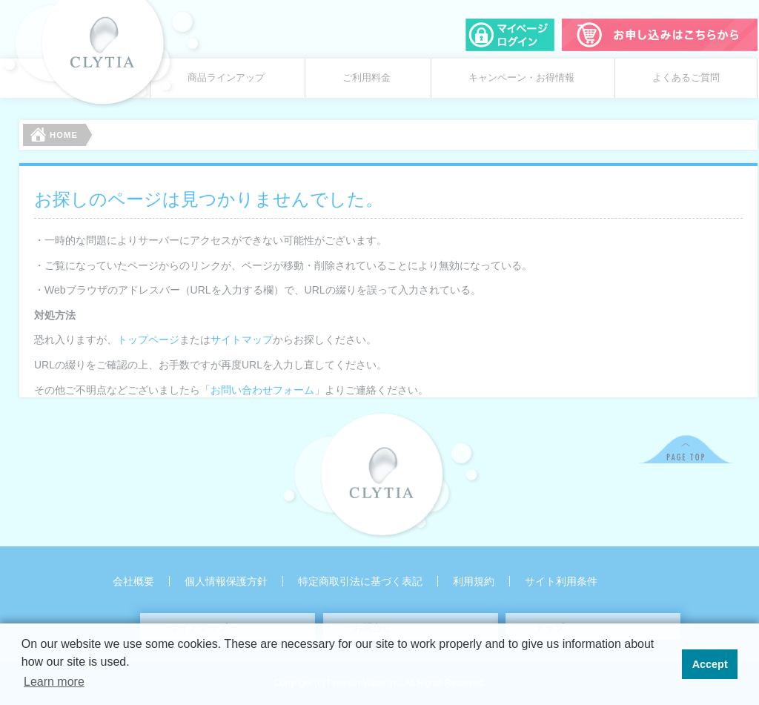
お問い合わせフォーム (262, 390)
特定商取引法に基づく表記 (360, 581)
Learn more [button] (54, 681)
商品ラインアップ (226, 78)
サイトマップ (242, 339)
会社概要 (133, 581)
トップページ (148, 339)
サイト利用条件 (561, 581)
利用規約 (473, 581)
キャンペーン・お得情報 (521, 78)
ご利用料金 (366, 78)
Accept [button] (710, 664)
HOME (54, 135)
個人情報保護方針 (226, 581)
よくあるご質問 (686, 78)
